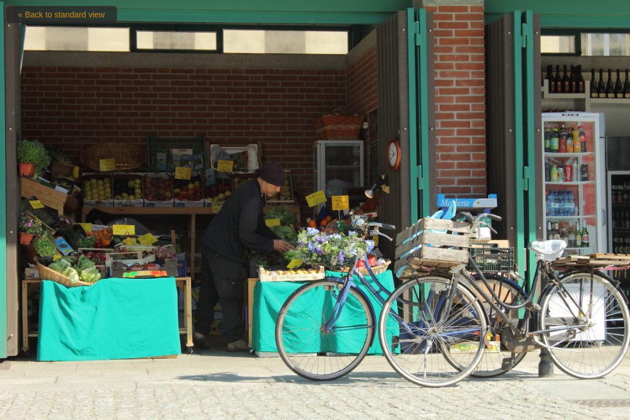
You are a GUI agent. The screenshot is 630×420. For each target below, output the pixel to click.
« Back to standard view (61, 14)
